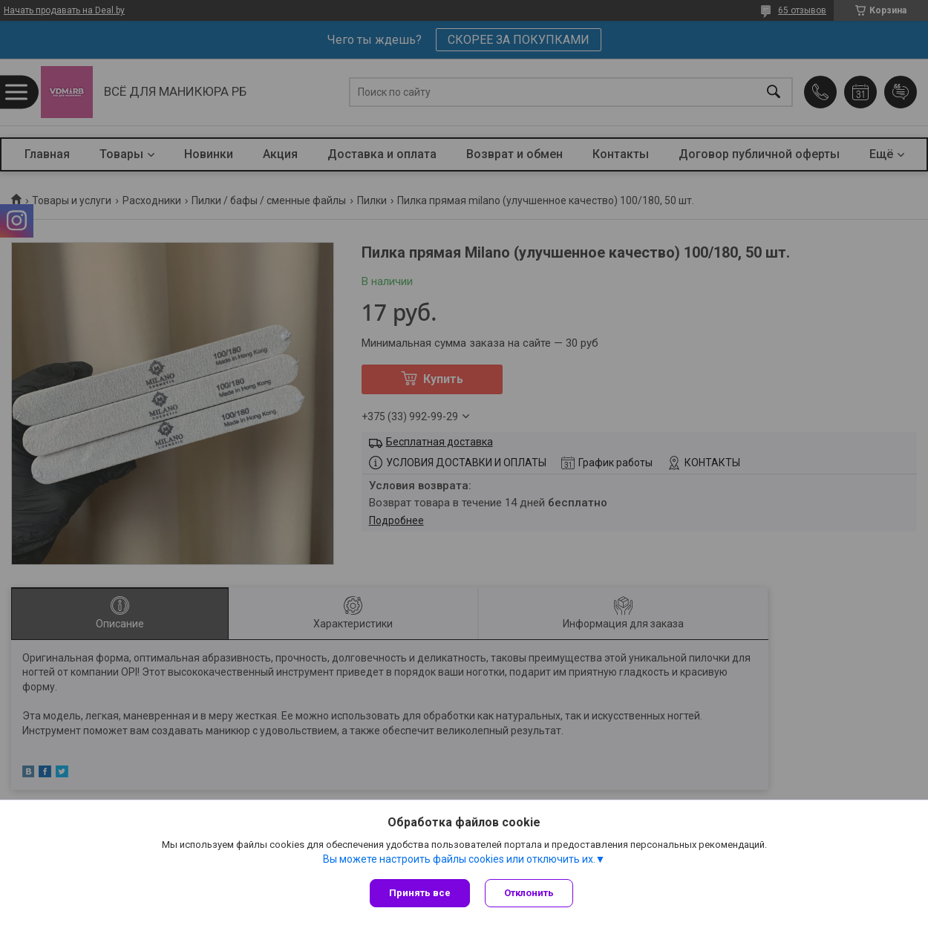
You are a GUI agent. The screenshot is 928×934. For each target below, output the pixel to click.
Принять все (420, 892)
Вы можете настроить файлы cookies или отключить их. (459, 859)
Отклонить (529, 892)
